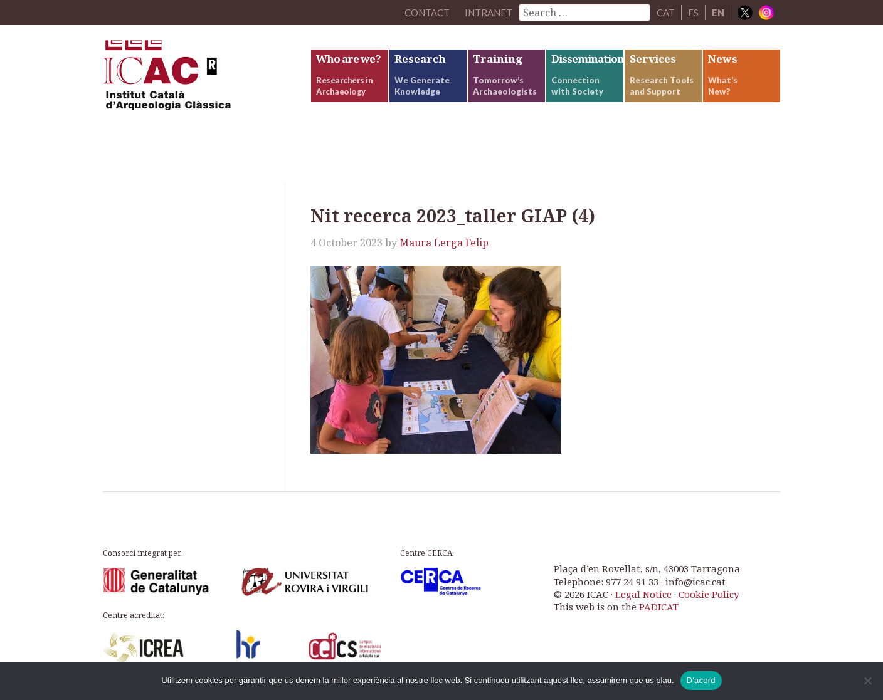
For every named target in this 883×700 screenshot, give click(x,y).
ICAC (197, 79)
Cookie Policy (709, 594)
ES (693, 12)
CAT (666, 12)
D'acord (701, 680)
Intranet (488, 12)
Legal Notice (643, 594)
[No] (867, 680)
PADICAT (659, 606)
